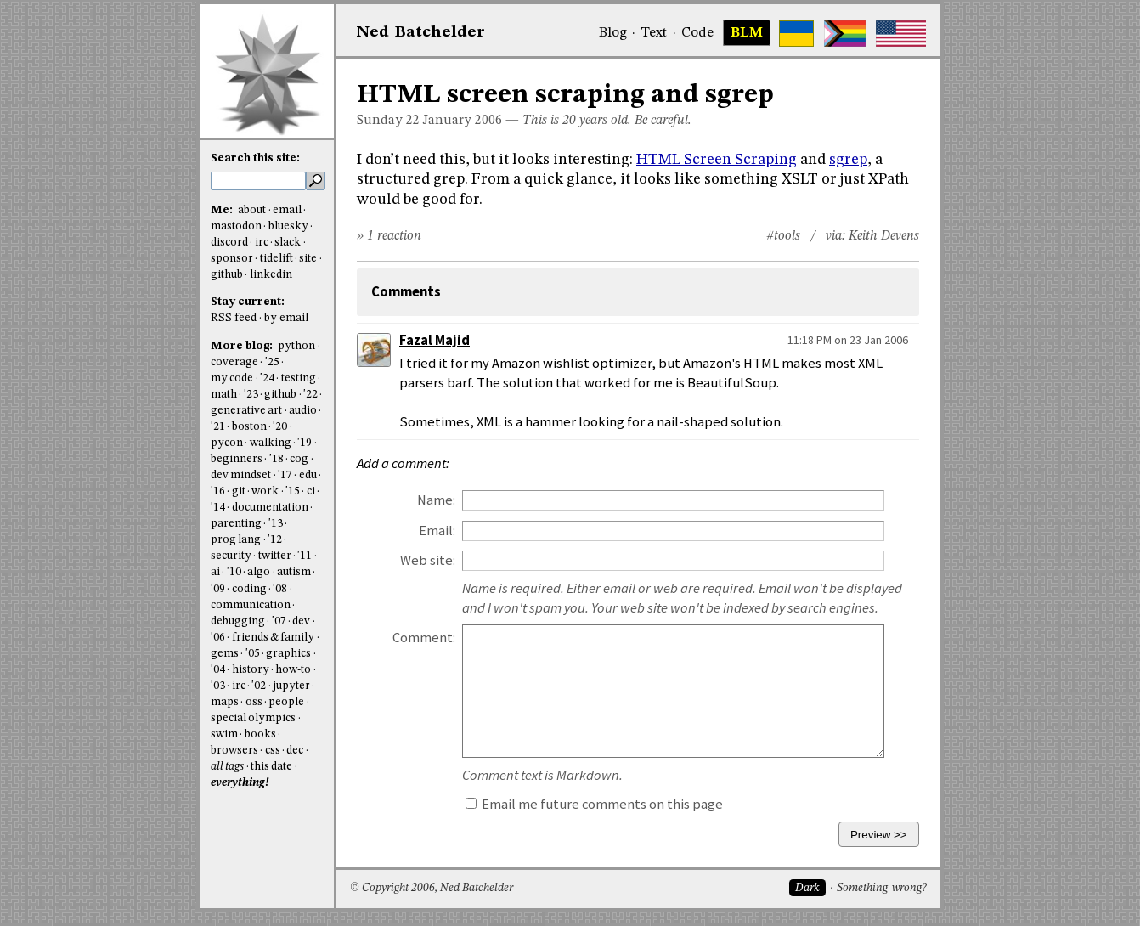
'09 (218, 589)
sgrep (848, 159)
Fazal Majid (434, 340)
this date (271, 766)
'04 (218, 669)
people (286, 702)
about (252, 210)
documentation (270, 507)
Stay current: (248, 302)
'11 (304, 556)
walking (270, 443)
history (250, 669)
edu (308, 475)
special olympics (253, 718)
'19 (304, 443)
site (308, 258)
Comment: (423, 638)
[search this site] (258, 181)
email (287, 210)
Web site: (427, 560)
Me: (223, 210)
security (231, 556)
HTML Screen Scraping (716, 159)
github (227, 274)
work (265, 491)
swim (224, 734)
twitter (274, 556)
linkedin (271, 274)
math (224, 394)
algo (258, 572)
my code (232, 378)
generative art (246, 410)
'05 (252, 653)
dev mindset (241, 475)
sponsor (232, 258)
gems (225, 653)
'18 (276, 459)
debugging (238, 621)
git (238, 491)
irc (261, 242)
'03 (218, 686)
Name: (436, 500)
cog (299, 459)
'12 (275, 539)
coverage (234, 362)
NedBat (421, 32)
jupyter (291, 686)
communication (251, 605)
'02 (258, 686)
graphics (288, 653)
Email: (437, 530)
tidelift (276, 258)
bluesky (288, 226)
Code (697, 33)
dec (294, 750)
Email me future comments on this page (594, 804)
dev (301, 621)
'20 (280, 426)
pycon (227, 443)
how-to (293, 669)
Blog (613, 33)
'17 (285, 475)
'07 (279, 621)
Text (654, 33)
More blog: (243, 346)
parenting (236, 523)
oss (253, 702)
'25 (272, 362)
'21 (218, 426)
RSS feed (234, 318)
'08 (280, 589)
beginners (236, 459)
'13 (275, 523)
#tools (783, 236)
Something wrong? (881, 888)
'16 (218, 491)
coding (249, 589)
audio (303, 410)
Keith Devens (884, 236)
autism (294, 572)
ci (311, 491)
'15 (292, 491)
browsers (234, 750)
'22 (310, 394)
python (296, 346)
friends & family (273, 637)
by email (286, 318)
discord (229, 242)
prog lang (236, 539)
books (260, 734)
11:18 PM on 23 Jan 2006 (847, 339)
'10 (234, 572)
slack (287, 242)
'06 (218, 637)
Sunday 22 (388, 120)
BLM (747, 33)
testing (298, 378)
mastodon (236, 226)
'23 (251, 394)
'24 (267, 378)
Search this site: (255, 158)
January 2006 (462, 120)
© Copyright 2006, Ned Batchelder (431, 888)
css (272, 750)
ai (215, 572)
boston (249, 426)
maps (225, 702)
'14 (218, 507)
